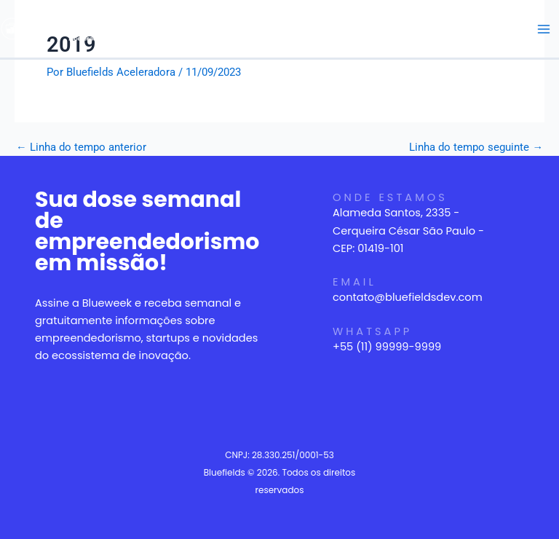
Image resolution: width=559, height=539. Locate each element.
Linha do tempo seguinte (476, 147)
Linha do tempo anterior (81, 147)
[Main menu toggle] (543, 29)
